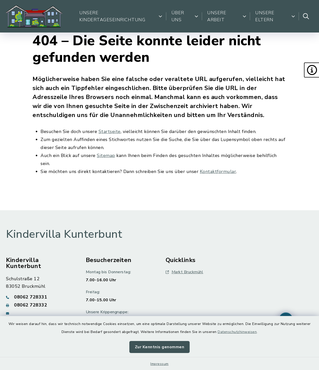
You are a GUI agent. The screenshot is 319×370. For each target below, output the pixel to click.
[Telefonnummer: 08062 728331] (40, 297)
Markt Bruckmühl (184, 272)
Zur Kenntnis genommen (159, 347)
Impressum (159, 364)
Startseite (110, 131)
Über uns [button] (184, 16)
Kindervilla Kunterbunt (64, 234)
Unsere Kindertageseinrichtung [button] (120, 16)
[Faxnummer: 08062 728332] (40, 305)
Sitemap (106, 155)
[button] (311, 70)
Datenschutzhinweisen (237, 332)
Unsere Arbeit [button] (226, 16)
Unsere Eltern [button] (275, 16)
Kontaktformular (218, 171)
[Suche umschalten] (306, 16)
